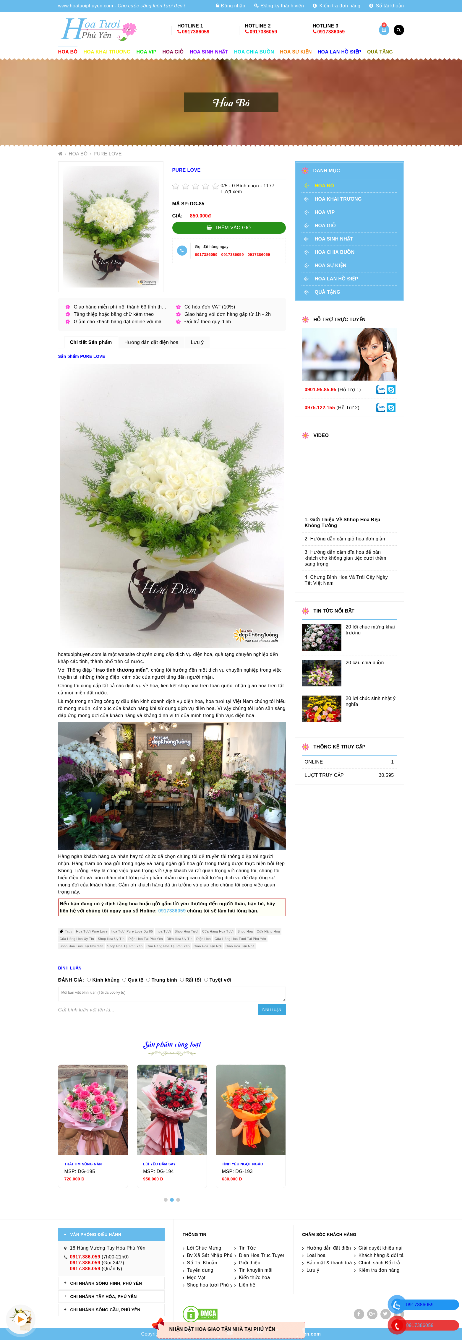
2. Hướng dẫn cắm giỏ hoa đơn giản (345, 538)
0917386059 (196, 31)
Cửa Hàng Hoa (268, 931)
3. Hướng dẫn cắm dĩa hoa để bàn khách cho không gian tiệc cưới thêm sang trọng (345, 558)
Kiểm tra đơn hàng (336, 5)
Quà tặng (380, 51)
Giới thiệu (249, 1262)
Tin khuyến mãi (256, 1270)
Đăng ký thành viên (279, 5)
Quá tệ (135, 979)
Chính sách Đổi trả (379, 1262)
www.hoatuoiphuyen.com (85, 5)
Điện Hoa (203, 939)
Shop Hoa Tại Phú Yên (125, 946)
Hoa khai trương (106, 51)
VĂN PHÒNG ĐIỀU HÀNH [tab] (95, 1234)
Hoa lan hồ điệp (339, 51)
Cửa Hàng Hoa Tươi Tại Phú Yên (240, 939)
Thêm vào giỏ (229, 227)
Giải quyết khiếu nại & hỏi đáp (392, 1247)
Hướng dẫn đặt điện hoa (334, 1247)
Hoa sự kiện (296, 51)
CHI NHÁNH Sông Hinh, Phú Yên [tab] (106, 1283)
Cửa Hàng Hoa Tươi (218, 931)
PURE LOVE (108, 153)
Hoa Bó (68, 51)
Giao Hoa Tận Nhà (240, 946)
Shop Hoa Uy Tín (111, 939)
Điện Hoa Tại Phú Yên (145, 939)
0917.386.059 (85, 1256)
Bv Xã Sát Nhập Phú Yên (215, 1255)
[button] (166, 1200)
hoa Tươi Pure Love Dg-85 (132, 931)
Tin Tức (247, 1247)
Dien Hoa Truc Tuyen (262, 1255)
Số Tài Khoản (202, 1262)
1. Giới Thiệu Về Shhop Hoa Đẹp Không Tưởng (342, 522)
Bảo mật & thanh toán (331, 1262)
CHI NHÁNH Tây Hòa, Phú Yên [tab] (103, 1296)
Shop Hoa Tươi (186, 931)
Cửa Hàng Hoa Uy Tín (77, 939)
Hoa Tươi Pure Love (92, 931)
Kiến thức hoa (254, 1277)
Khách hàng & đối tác (382, 1255)
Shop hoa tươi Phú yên (213, 1284)
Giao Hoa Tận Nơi (208, 946)
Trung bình (164, 979)
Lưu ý (313, 1270)
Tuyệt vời (220, 979)
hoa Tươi (164, 931)
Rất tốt (193, 979)
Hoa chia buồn (254, 51)
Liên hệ (247, 1284)
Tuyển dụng (200, 1270)
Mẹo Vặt (196, 1277)
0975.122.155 (320, 407)
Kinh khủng (105, 979)
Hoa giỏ (173, 51)
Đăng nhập (230, 5)
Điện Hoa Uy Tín (179, 939)
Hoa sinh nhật (209, 51)
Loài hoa (316, 1255)
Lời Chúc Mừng (204, 1247)
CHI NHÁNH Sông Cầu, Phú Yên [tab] (105, 1309)
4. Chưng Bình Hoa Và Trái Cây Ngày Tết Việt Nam (346, 580)
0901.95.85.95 (321, 389)
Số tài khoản (386, 5)
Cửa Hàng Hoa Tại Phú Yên (168, 946)
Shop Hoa (245, 931)
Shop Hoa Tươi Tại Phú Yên (81, 946)
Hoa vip (147, 51)
